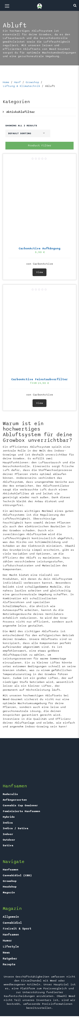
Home (6, 82)
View (39, 272)
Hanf (17, 82)
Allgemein (11, 917)
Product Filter (39, 145)
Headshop (9, 886)
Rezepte (9, 964)
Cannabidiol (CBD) (17, 875)
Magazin (9, 892)
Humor (7, 940)
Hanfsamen (10, 869)
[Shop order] (27, 133)
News (6, 952)
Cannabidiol (12, 923)
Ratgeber (10, 958)
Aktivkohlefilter (20, 112)
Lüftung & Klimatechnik (21, 86)
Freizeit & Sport (17, 928)
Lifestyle (11, 946)
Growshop (32, 82)
